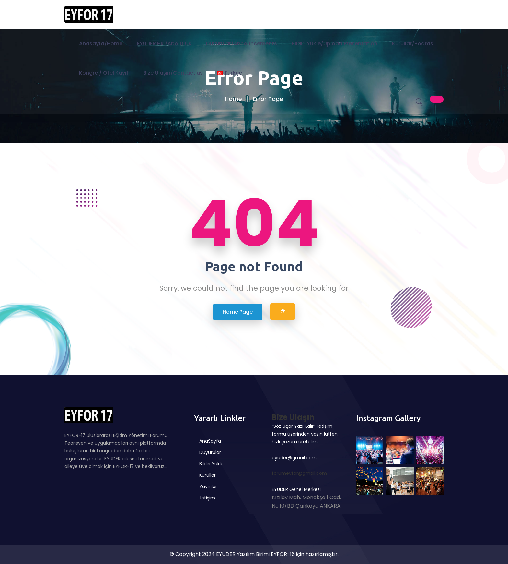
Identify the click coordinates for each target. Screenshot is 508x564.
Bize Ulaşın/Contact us (173, 73)
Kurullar (207, 475)
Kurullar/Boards (412, 43)
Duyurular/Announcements (241, 43)
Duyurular (210, 452)
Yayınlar (208, 486)
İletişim (207, 498)
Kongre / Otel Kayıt (104, 73)
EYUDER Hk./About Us (164, 43)
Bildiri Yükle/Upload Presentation (334, 43)
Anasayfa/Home (100, 43)
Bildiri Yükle (211, 464)
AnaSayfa (210, 441)
